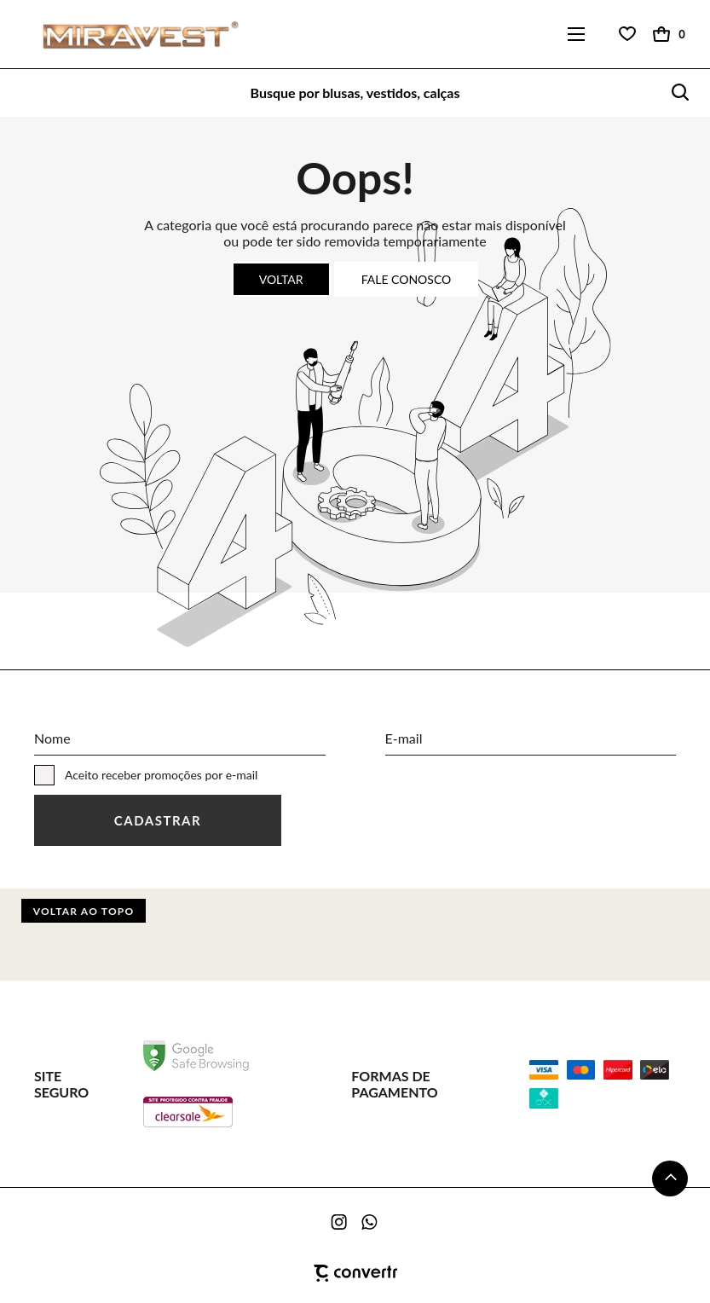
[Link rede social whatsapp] (370, 1222)
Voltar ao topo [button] (84, 911)
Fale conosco (406, 279)
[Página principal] (130, 34)
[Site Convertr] (355, 1273)
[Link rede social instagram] (340, 1222)
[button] (670, 1178)
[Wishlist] (627, 34)
